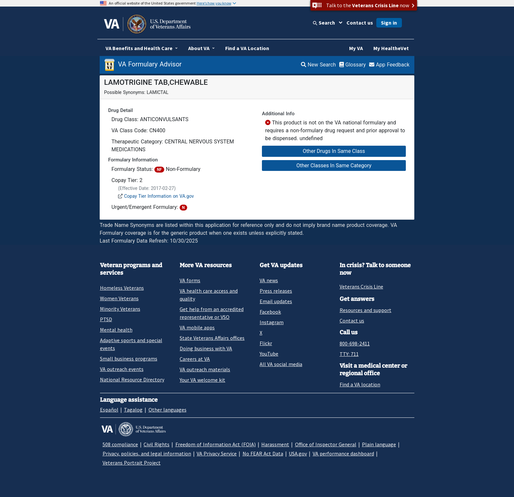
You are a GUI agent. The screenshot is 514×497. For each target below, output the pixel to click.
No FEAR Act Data (263, 453)
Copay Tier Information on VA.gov (159, 196)
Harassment (275, 444)
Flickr (266, 343)
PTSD (106, 319)
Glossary (352, 65)
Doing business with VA (206, 348)
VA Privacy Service (217, 453)
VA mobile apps (197, 327)
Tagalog (133, 409)
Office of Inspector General (325, 444)
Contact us (359, 22)
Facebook (270, 311)
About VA (198, 48)
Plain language (379, 444)
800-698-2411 (355, 343)
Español (109, 409)
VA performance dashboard (343, 453)
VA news (269, 280)
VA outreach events (122, 369)
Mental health (116, 329)
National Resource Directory (132, 379)
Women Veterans (119, 298)
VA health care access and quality (209, 294)
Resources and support (365, 310)
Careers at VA (195, 359)
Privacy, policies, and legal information (147, 453)
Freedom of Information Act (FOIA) (215, 444)
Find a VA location (360, 384)
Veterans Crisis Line (361, 286)
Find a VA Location (247, 48)
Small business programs (128, 358)
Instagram (272, 322)
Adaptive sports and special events (131, 344)
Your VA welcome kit (202, 380)
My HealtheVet (391, 48)
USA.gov (298, 453)
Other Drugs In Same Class (334, 151)
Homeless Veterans (122, 288)
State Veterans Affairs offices (212, 338)
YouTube (269, 353)
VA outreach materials (205, 369)
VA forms (190, 280)
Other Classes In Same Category (333, 165)
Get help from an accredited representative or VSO (212, 313)
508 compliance (120, 444)
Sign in (389, 22)
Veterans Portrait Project (132, 462)
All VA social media (281, 364)
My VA (356, 48)
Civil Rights (156, 444)
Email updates (276, 301)
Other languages (167, 409)
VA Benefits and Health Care (139, 48)
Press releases (276, 290)
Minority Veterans (120, 308)
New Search (318, 65)
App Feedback (389, 65)
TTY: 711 (349, 354)
